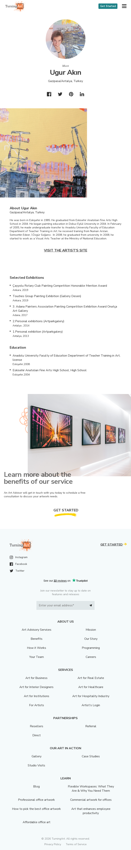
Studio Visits (36, 765)
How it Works (36, 648)
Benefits (36, 639)
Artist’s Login (91, 705)
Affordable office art (36, 822)
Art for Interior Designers (36, 687)
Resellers (36, 726)
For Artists (36, 705)
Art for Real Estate (91, 678)
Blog (36, 786)
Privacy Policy (52, 844)
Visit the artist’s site (65, 250)
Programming (91, 648)
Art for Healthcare (90, 687)
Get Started (108, 6)
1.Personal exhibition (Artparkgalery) (38, 332)
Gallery (36, 756)
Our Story (90, 639)
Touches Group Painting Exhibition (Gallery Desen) (47, 296)
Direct (36, 735)
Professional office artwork (36, 800)
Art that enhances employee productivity (90, 811)
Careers (91, 657)
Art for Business (36, 678)
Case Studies (91, 756)
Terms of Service (76, 844)
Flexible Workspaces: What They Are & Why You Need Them (91, 788)
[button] (124, 6)
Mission (91, 630)
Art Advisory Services (36, 630)
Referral (90, 726)
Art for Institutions (36, 696)
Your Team (36, 657)
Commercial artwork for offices (91, 800)
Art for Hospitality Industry (90, 696)
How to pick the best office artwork (36, 809)
